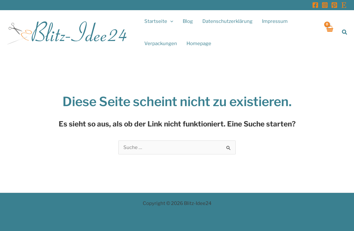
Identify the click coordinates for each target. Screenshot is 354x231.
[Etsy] (344, 5)
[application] (170, 21)
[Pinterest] (334, 5)
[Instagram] (325, 5)
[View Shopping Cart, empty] (329, 32)
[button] (345, 32)
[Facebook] (315, 5)
